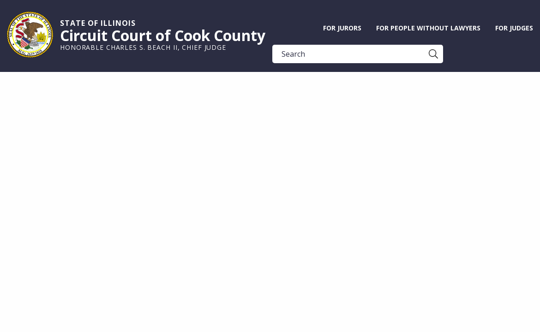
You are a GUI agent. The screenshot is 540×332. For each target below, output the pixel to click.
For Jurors (342, 28)
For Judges (514, 28)
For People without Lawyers (428, 28)
